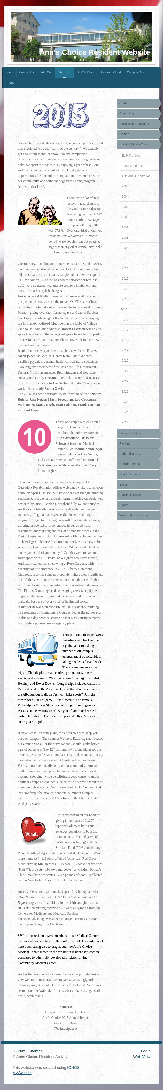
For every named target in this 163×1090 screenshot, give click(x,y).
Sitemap (35, 1051)
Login (145, 1051)
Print (20, 1051)
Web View (141, 1057)
